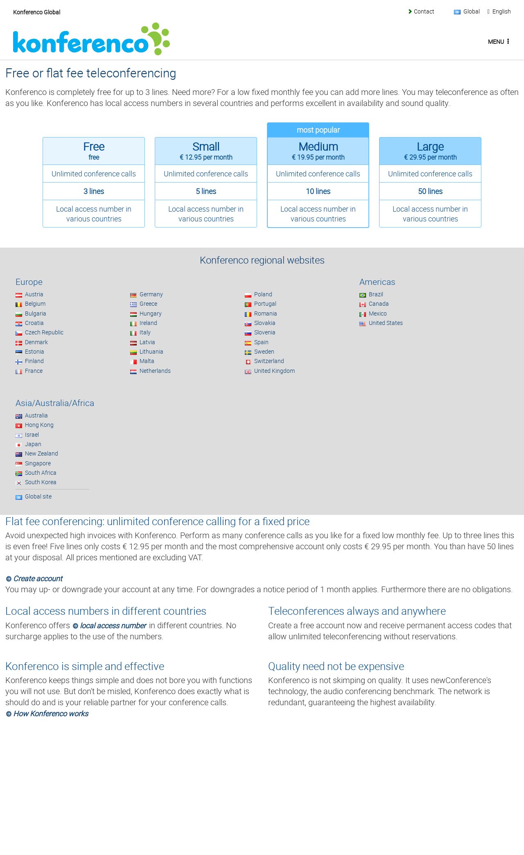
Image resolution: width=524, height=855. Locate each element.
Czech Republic (44, 332)
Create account (37, 578)
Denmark (36, 342)
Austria (34, 294)
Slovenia (265, 332)
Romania (265, 313)
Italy (145, 332)
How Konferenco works (50, 713)
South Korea (40, 482)
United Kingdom (274, 370)
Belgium (35, 303)
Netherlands (155, 370)
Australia (36, 415)
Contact (424, 11)
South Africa (40, 472)
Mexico (378, 313)
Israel (32, 434)
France (34, 370)
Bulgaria (35, 313)
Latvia (147, 342)
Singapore (38, 463)
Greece (148, 303)
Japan (33, 444)
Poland (263, 294)
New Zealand (41, 453)
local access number (113, 625)
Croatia (34, 323)
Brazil (376, 294)
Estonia (34, 351)
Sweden (264, 351)
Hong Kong (39, 425)
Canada (379, 303)
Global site (38, 496)
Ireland (148, 323)
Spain (261, 342)
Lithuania (151, 351)
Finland (34, 361)
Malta (147, 361)
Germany (151, 294)
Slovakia (265, 323)
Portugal (265, 303)
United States (386, 323)
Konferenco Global (36, 12)
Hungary (151, 313)
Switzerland (269, 361)
